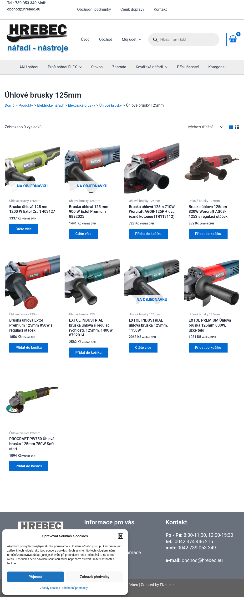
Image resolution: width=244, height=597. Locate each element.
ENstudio (167, 584)
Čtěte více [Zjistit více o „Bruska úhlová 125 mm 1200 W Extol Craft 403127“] (24, 230)
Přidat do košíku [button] (150, 235)
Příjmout (35, 577)
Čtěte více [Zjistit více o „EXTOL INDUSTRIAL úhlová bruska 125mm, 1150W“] (144, 350)
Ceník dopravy (132, 9)
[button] (120, 536)
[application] (139, 39)
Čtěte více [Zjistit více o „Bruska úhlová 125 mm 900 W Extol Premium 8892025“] (84, 235)
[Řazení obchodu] (205, 127)
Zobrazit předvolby (95, 577)
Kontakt (158, 9)
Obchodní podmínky (75, 588)
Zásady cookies (50, 588)
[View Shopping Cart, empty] (232, 39)
